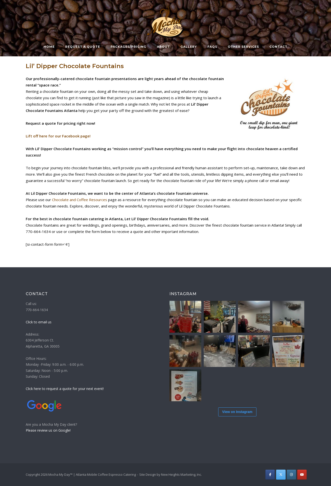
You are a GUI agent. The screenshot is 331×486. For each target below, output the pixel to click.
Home (49, 47)
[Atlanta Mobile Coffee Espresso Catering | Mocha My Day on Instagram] (291, 475)
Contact (278, 47)
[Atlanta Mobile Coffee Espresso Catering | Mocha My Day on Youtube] (302, 475)
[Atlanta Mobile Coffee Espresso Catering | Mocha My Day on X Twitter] (281, 475)
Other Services (243, 47)
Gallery (188, 47)
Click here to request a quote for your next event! (65, 388)
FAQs (212, 47)
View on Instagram (237, 412)
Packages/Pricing (128, 47)
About (163, 47)
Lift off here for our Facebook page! (58, 136)
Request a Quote (82, 47)
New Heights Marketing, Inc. (181, 474)
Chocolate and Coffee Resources (79, 199)
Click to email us (38, 322)
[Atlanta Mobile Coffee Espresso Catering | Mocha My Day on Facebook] (270, 475)
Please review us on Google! (48, 430)
